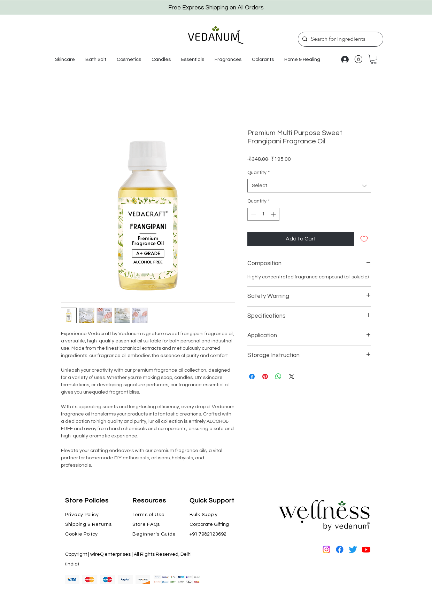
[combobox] (309, 185)
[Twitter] (353, 549)
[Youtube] (366, 549)
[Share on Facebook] (252, 376)
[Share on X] (291, 376)
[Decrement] (252, 214)
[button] (65, 59)
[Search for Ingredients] (339, 39)
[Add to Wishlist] (364, 239)
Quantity (258, 172)
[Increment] (274, 214)
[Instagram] (326, 549)
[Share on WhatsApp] (278, 376)
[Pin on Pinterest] (265, 376)
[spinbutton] (263, 214)
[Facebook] (340, 549)
